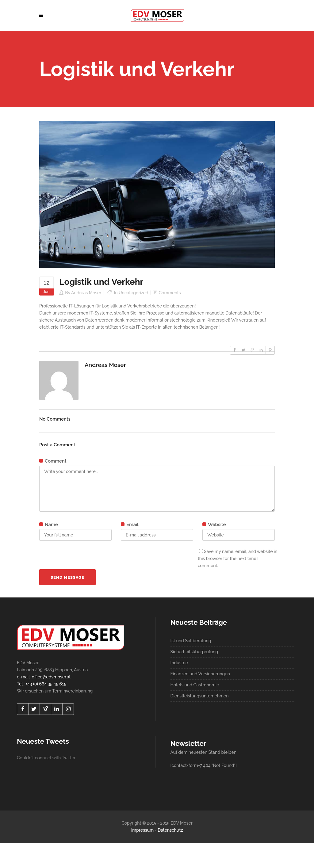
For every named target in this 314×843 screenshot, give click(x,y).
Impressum (142, 830)
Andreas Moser (86, 292)
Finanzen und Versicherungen (200, 673)
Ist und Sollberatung (190, 640)
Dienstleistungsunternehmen (199, 695)
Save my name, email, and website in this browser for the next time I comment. (238, 558)
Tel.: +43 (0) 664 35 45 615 (41, 683)
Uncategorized (133, 292)
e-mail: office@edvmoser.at (44, 676)
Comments (170, 292)
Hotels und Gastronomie (194, 684)
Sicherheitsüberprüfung (194, 651)
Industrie (179, 662)
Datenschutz (170, 830)
